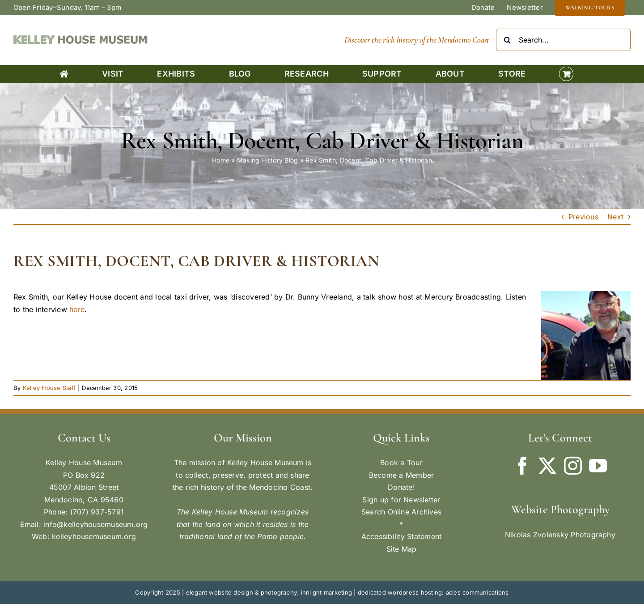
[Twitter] (547, 466)
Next (615, 216)
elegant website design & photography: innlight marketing (269, 592)
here (77, 309)
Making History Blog (267, 160)
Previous (583, 216)
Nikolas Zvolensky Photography (560, 534)
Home (220, 160)
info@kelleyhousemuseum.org (95, 524)
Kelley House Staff (49, 387)
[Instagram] (573, 466)
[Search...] (563, 40)
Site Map (401, 548)
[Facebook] (522, 466)
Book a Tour (401, 462)
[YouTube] (598, 466)
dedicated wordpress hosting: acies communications (433, 592)
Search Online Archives (401, 511)
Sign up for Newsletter (401, 499)
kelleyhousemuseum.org (94, 536)
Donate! (401, 487)
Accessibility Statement (401, 536)
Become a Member (401, 475)
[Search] (507, 40)
